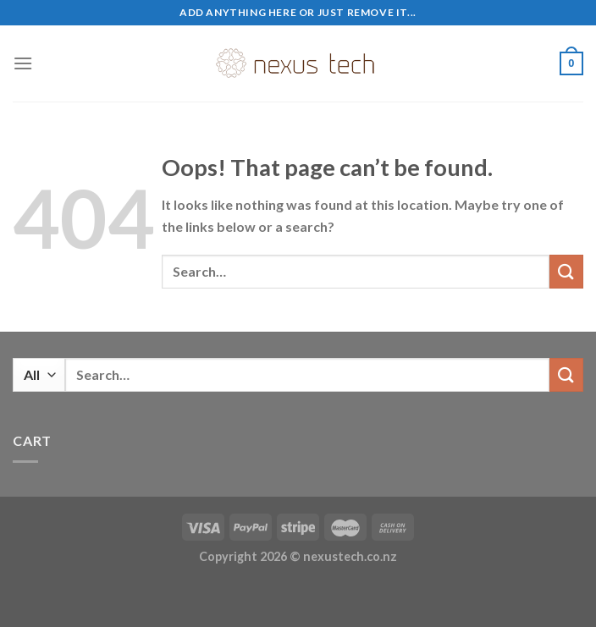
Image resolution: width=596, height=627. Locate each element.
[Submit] (566, 271)
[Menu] (23, 63)
